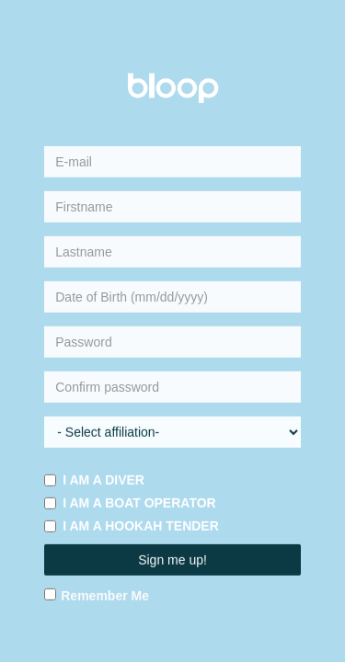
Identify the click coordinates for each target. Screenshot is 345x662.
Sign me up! (172, 560)
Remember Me (96, 595)
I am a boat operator (129, 503)
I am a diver (94, 480)
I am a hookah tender (131, 526)
